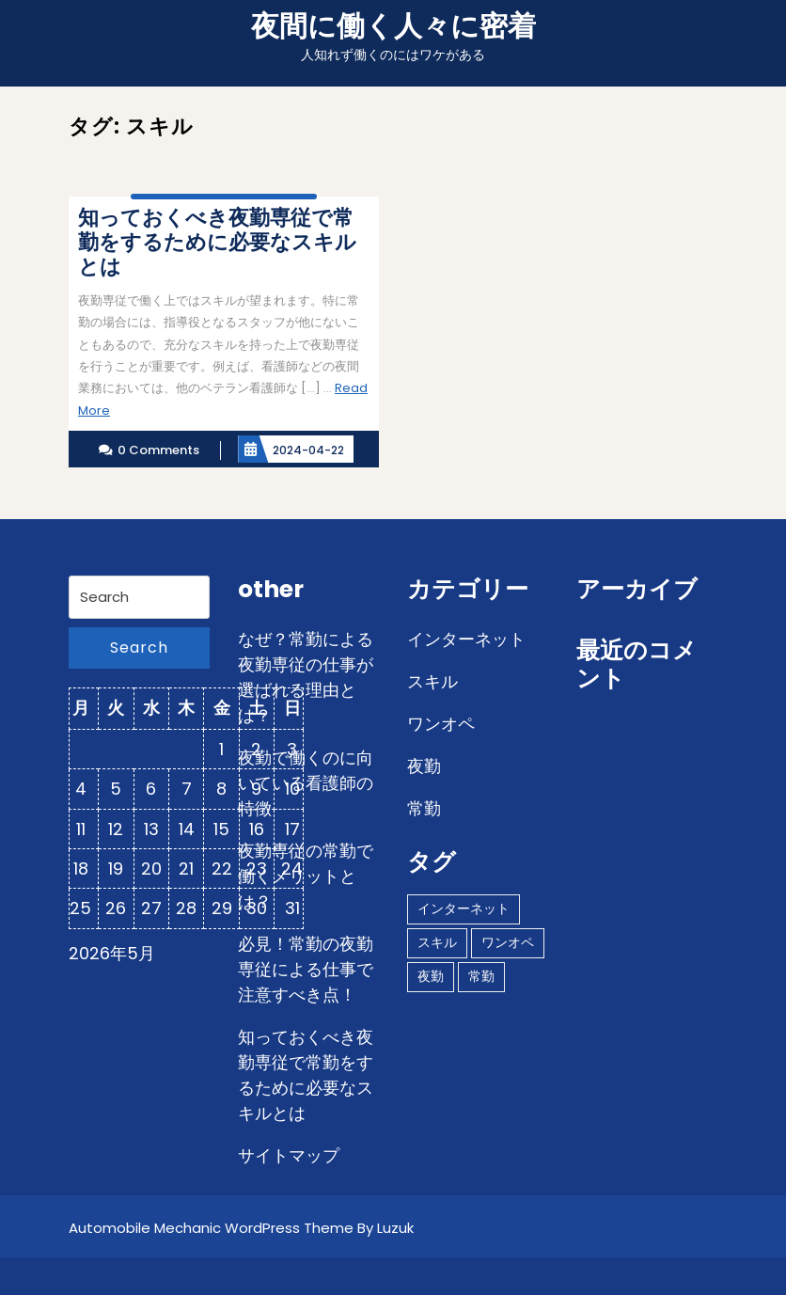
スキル (432, 681)
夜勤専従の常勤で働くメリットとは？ (305, 876)
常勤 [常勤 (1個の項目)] (481, 976)
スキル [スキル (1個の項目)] (437, 942)
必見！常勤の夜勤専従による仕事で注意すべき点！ (305, 969)
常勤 (424, 808)
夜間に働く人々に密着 (393, 26)
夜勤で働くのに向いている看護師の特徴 (305, 783)
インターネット (466, 639)
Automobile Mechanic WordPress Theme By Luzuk (241, 1228)
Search (139, 647)
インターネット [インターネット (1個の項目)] (463, 908)
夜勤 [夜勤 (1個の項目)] (430, 976)
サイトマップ (288, 1155)
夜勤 (424, 766)
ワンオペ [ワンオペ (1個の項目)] (507, 942)
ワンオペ (441, 723)
